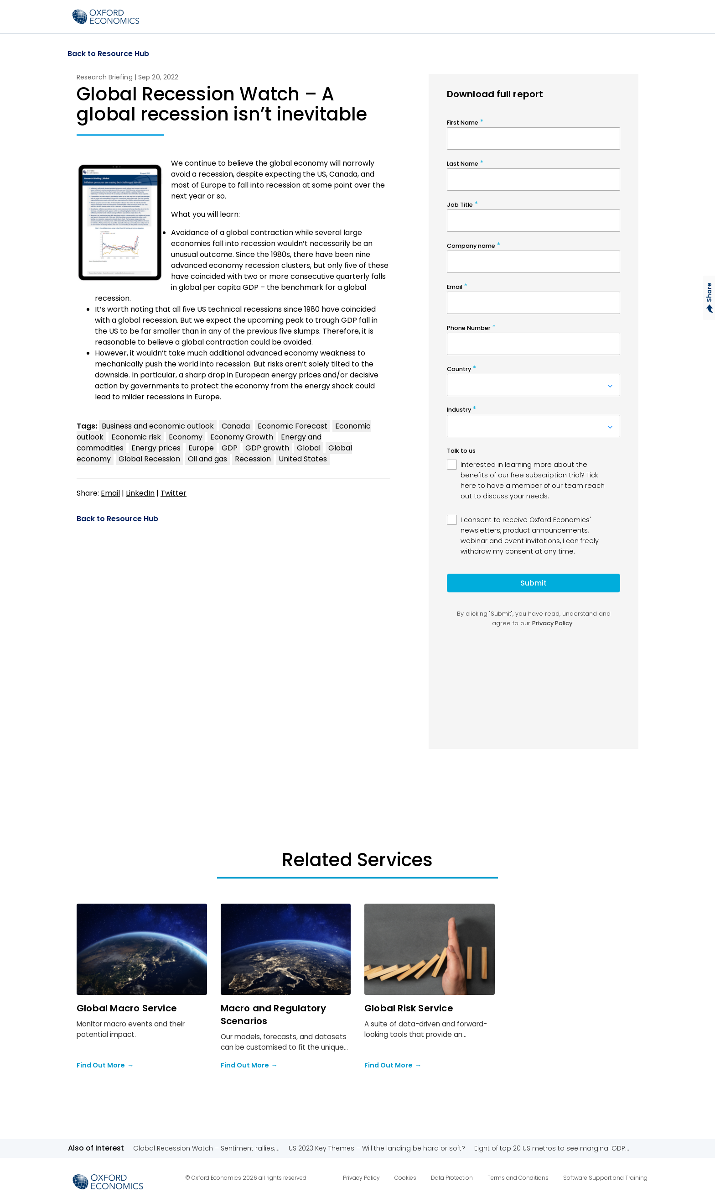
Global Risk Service (408, 1008)
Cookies (405, 1178)
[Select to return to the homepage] (105, 16)
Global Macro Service (127, 1008)
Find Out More (105, 1066)
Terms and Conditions (518, 1178)
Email (110, 493)
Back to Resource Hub (108, 54)
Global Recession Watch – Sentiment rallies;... (206, 1148)
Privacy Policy (361, 1178)
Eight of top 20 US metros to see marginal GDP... (551, 1148)
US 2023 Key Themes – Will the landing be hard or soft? (377, 1148)
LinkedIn (140, 493)
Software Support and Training (605, 1178)
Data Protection (452, 1178)
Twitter (174, 493)
